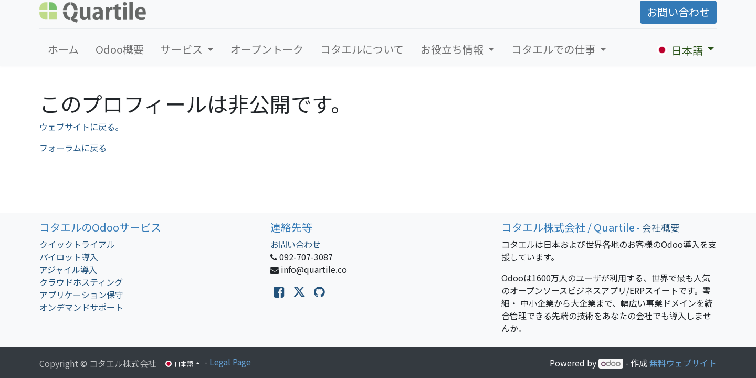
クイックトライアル (77, 244)
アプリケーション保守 (81, 294)
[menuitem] (63, 49)
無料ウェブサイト (683, 362)
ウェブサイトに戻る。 (81, 126)
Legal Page (230, 361)
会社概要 (661, 227)
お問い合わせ (678, 11)
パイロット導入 (68, 256)
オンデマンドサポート (81, 307)
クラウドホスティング (81, 282)
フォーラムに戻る (73, 147)
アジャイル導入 (68, 269)
